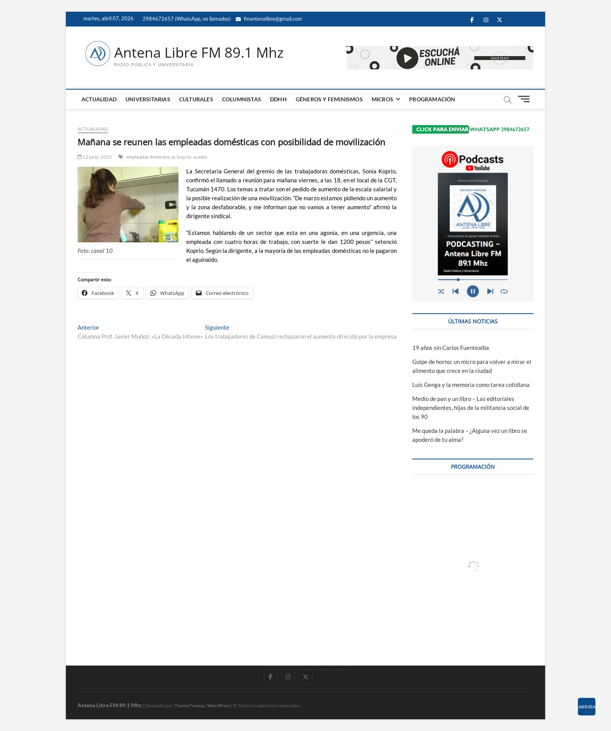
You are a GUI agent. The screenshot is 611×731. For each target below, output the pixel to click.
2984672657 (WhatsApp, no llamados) (186, 19)
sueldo (200, 157)
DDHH (278, 99)
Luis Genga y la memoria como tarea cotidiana (471, 384)
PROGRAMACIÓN (432, 99)
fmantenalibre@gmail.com (269, 19)
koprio (184, 157)
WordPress (218, 705)
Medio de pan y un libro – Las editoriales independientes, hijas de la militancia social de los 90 (470, 407)
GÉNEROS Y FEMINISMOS (329, 99)
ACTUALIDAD (99, 99)
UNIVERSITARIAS (147, 99)
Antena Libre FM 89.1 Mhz (199, 52)
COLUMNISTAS (241, 99)
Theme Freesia (189, 705)
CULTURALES (196, 99)
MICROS (382, 99)
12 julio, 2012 (95, 157)
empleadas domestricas (150, 157)
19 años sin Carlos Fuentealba (450, 347)
